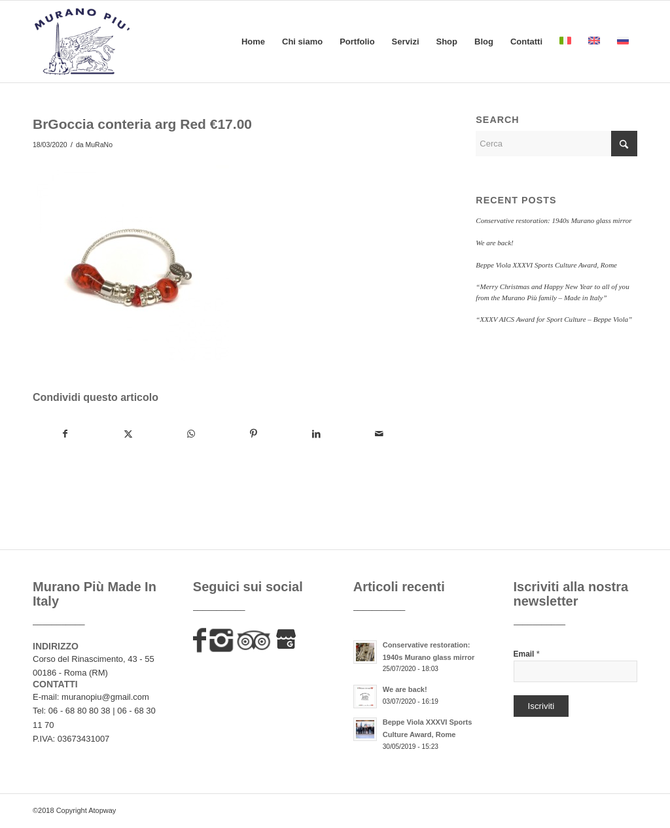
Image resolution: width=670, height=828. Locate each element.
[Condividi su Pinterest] (253, 434)
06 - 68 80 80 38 (79, 711)
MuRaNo (99, 144)
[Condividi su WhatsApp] (191, 434)
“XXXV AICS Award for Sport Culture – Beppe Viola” (554, 319)
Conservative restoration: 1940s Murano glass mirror (553, 220)
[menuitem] (253, 41)
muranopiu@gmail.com (105, 697)
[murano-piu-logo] (82, 42)
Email (527, 654)
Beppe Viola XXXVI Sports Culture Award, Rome (546, 265)
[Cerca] (556, 143)
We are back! (494, 243)
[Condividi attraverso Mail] (379, 434)
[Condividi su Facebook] (64, 434)
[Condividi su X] (128, 434)
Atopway (102, 810)
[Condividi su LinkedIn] (316, 434)
